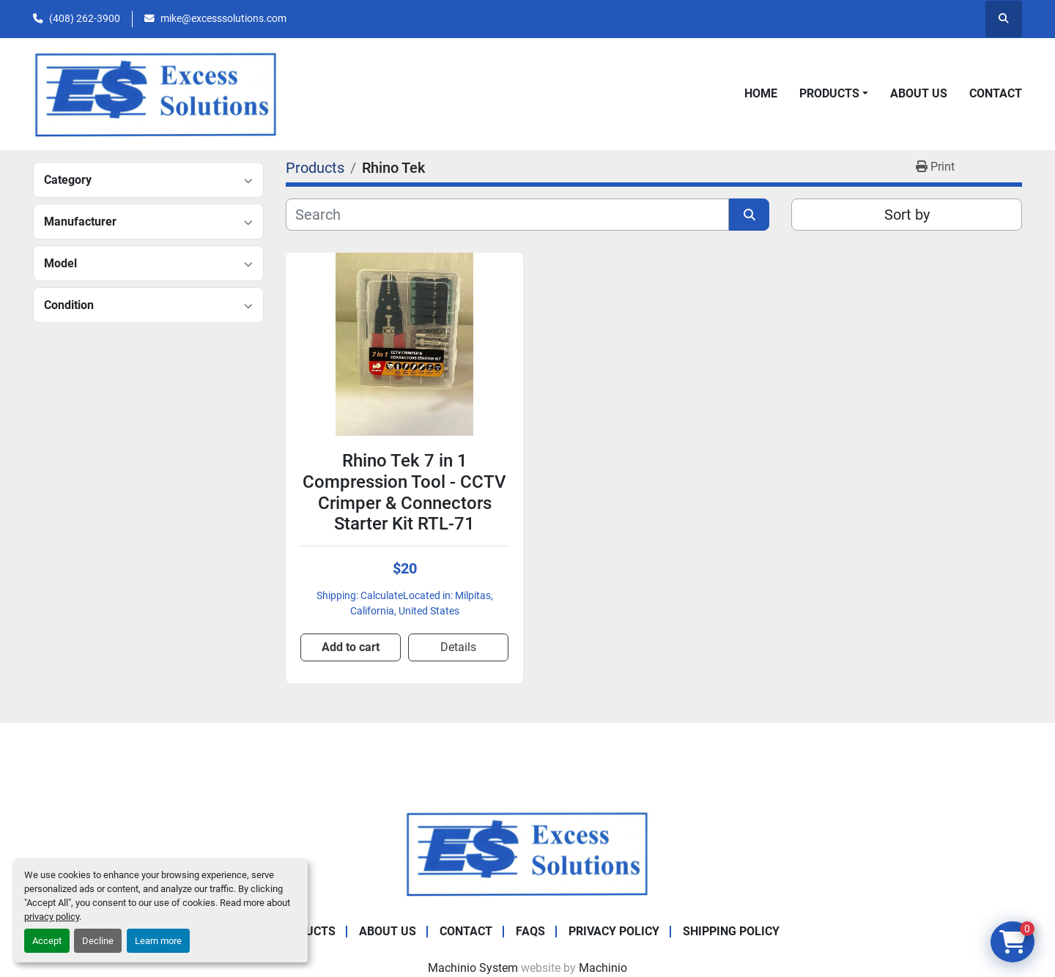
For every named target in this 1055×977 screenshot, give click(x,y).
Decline (98, 940)
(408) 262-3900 (84, 18)
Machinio (603, 968)
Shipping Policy (731, 931)
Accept (47, 940)
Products (829, 93)
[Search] (507, 214)
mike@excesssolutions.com (223, 18)
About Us (918, 93)
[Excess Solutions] (527, 853)
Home (760, 93)
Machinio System (473, 968)
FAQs (530, 931)
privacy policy (51, 916)
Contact (995, 93)
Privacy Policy (614, 931)
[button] (833, 94)
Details (458, 647)
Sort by (907, 214)
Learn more (158, 940)
